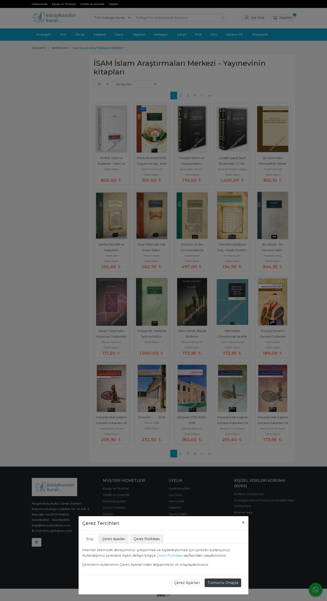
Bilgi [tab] (90, 539)
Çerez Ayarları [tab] (113, 539)
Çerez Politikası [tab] (147, 539)
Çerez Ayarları (187, 583)
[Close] (243, 522)
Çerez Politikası (170, 555)
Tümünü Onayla (223, 583)
